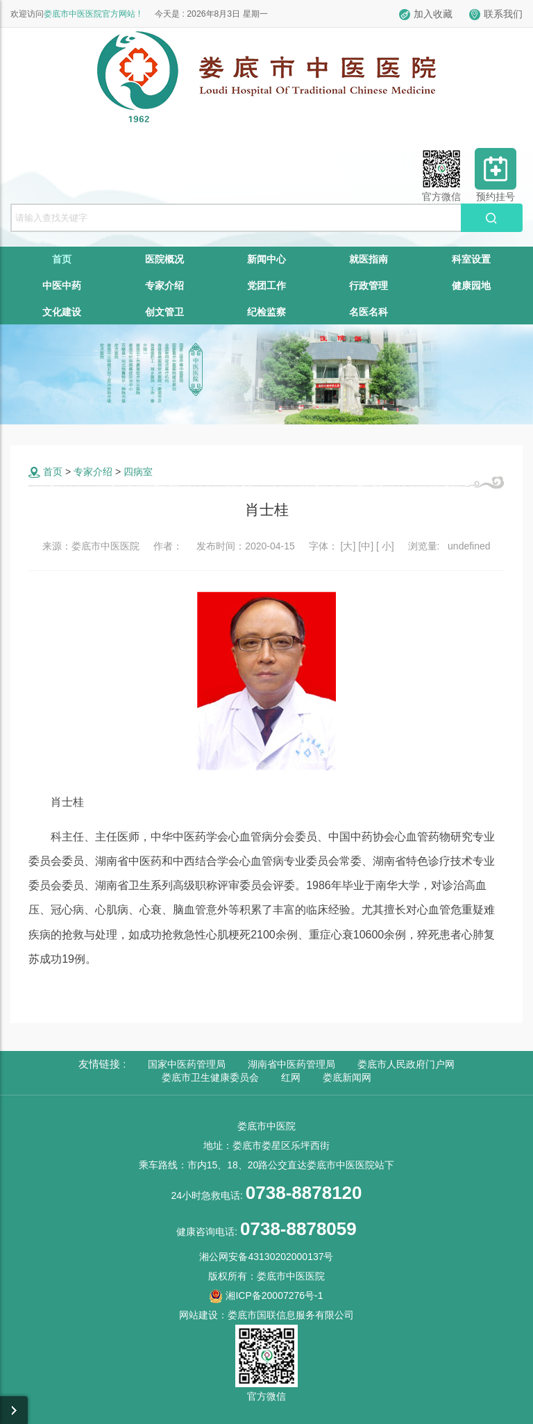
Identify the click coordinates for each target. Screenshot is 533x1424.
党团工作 (266, 285)
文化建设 (61, 311)
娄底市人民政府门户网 (406, 1064)
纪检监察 (266, 311)
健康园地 (471, 285)
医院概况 (164, 259)
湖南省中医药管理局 (291, 1064)
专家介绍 (164, 285)
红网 (291, 1077)
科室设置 (471, 259)
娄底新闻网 (347, 1077)
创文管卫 (164, 311)
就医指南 (368, 259)
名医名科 (368, 311)
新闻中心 (266, 259)
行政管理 (368, 285)
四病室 (138, 471)
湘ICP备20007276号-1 (266, 1295)
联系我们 (496, 13)
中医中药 (61, 285)
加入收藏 (425, 13)
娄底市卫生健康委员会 (210, 1077)
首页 (61, 259)
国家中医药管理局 (187, 1064)
